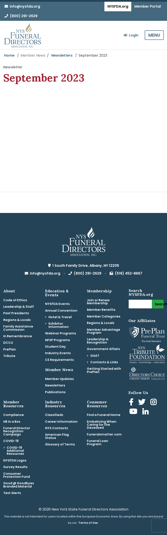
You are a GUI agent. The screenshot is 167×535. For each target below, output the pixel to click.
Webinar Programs (60, 333)
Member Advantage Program (103, 331)
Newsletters (62, 55)
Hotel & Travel (60, 317)
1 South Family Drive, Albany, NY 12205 (83, 265)
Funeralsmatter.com (104, 434)
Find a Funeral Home (103, 415)
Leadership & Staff (18, 306)
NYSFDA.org (117, 6)
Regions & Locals (17, 320)
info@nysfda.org (22, 6)
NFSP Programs (57, 340)
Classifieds (54, 415)
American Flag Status (57, 436)
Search (159, 304)
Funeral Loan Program (97, 442)
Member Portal (147, 6)
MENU (154, 35)
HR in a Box (11, 421)
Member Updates (59, 379)
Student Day (55, 346)
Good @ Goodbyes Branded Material (18, 484)
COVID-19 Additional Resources (15, 450)
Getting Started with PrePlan (104, 370)
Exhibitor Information (59, 325)
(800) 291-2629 (21, 15)
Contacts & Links (104, 362)
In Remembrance (17, 336)
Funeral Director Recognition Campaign (16, 431)
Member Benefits (101, 310)
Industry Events (58, 353)
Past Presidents (16, 313)
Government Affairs (103, 349)
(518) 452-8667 (126, 273)
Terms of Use (88, 523)
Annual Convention (61, 310)
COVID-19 (11, 441)
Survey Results (15, 467)
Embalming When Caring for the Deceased (101, 424)
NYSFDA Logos (14, 460)
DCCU (8, 342)
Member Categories (103, 316)
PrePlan (9, 349)
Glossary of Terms (60, 444)
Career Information (61, 421)
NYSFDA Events (57, 304)
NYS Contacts (56, 428)
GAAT (94, 355)
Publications (55, 392)
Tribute (9, 356)
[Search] (140, 304)
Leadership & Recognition (98, 340)
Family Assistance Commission (18, 328)
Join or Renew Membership (98, 301)
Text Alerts (12, 493)
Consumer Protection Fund (16, 475)
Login (131, 35)
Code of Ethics (15, 300)
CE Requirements (59, 360)
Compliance (13, 415)
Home (9, 55)
